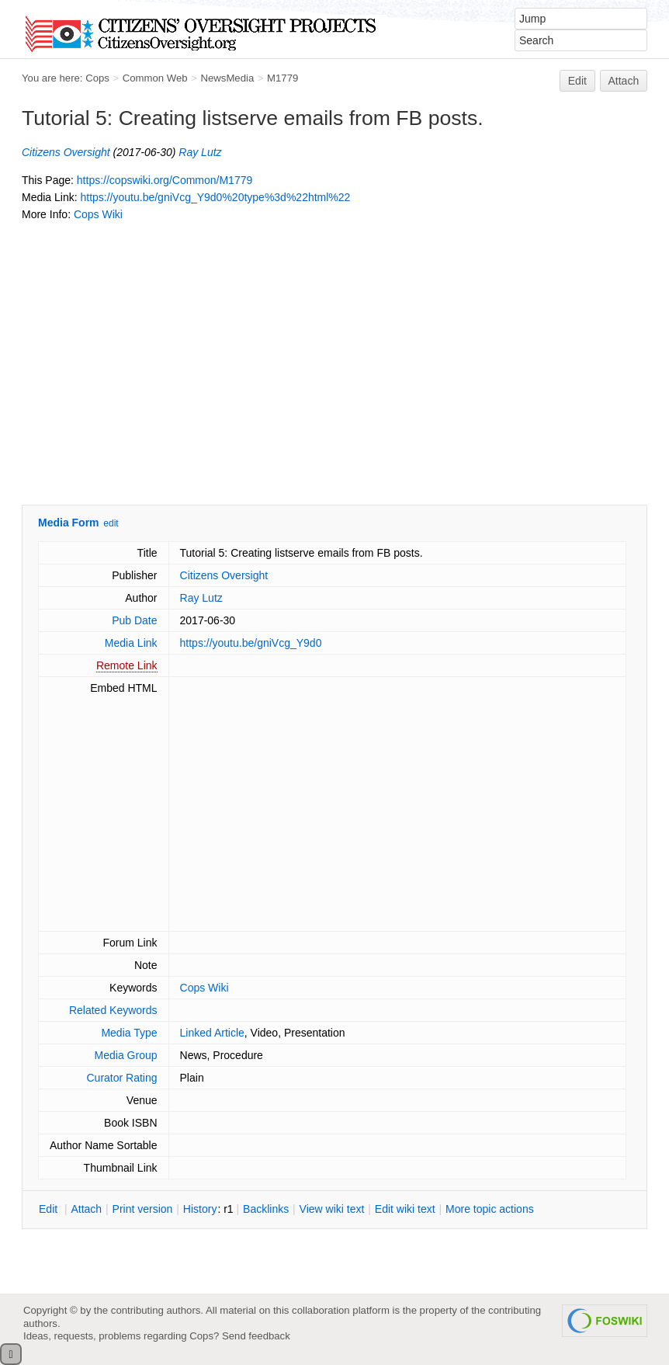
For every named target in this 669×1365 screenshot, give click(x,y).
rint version (143, 1209)
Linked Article (212, 1032)
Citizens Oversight (66, 152)
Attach (624, 81)
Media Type (129, 1032)
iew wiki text (332, 1209)
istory (200, 1209)
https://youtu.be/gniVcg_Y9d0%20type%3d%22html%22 (215, 197)
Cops (97, 78)
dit (50, 1209)
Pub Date (134, 620)
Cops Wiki (98, 214)
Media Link (131, 643)
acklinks (266, 1209)
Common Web (155, 78)
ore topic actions (489, 1209)
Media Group (126, 1055)
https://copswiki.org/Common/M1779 (164, 180)
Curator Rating (121, 1078)
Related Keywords (113, 1010)
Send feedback (256, 1336)
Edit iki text (405, 1209)
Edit (577, 81)
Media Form (68, 522)
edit (110, 523)
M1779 (282, 78)
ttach (86, 1209)
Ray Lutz (200, 152)
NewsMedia (227, 78)
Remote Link (127, 665)
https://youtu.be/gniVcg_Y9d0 (251, 643)
